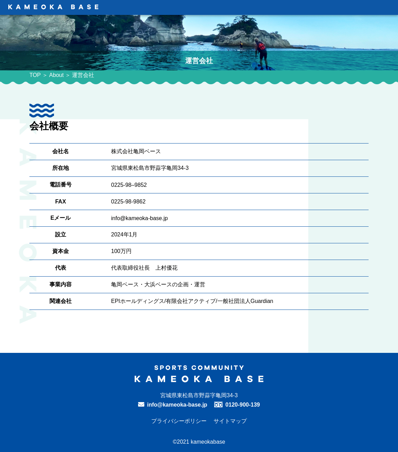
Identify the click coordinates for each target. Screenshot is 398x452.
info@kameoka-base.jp (177, 405)
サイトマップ (230, 421)
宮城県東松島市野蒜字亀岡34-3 (199, 395)
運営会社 (83, 75)
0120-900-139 (242, 405)
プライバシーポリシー (179, 421)
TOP (35, 75)
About (56, 75)
